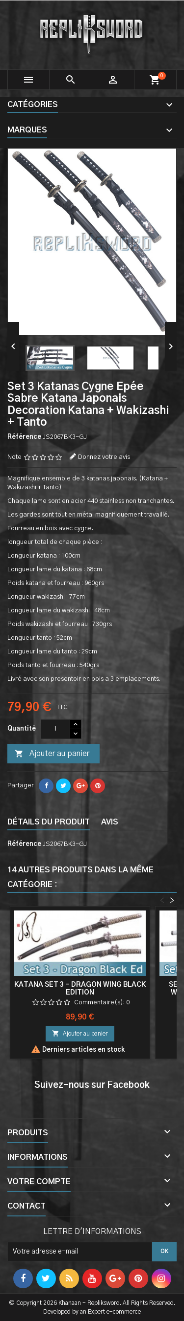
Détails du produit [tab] (48, 822)
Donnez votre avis (104, 457)
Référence (24, 437)
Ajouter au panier (52, 754)
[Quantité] (55, 729)
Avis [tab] (109, 822)
